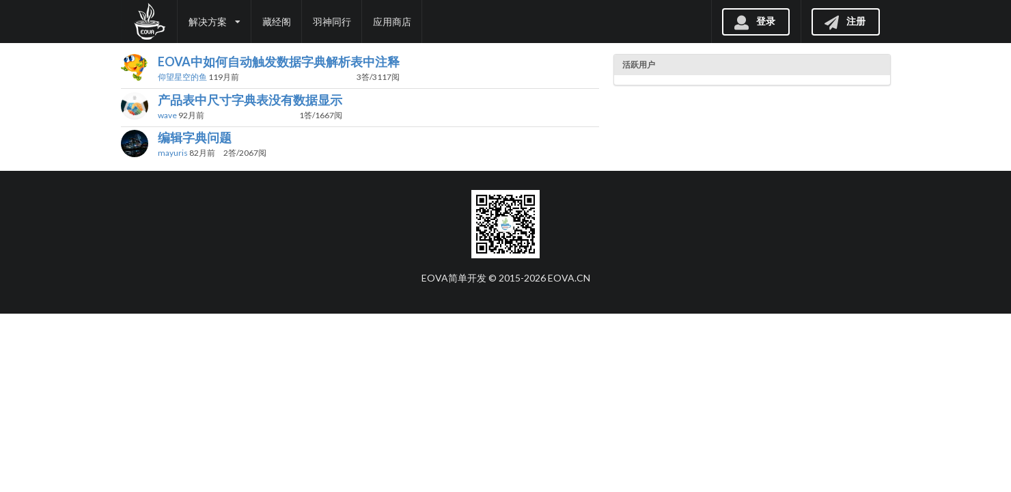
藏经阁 (276, 21)
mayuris (173, 153)
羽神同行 (332, 21)
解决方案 (214, 21)
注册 (844, 20)
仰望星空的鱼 (182, 77)
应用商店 (392, 21)
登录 (754, 20)
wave (167, 115)
